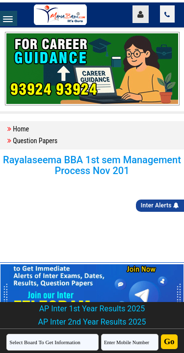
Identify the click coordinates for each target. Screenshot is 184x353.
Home (21, 129)
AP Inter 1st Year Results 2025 (92, 308)
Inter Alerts (160, 205)
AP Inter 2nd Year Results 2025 (92, 322)
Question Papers (35, 141)
